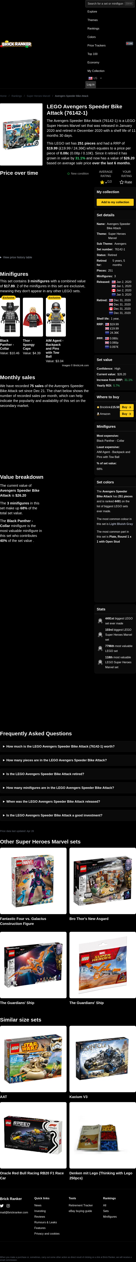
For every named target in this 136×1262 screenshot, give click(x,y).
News (37, 1157)
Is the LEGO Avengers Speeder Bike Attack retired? (45, 726)
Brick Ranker (11, 1151)
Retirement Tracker (81, 1157)
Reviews (39, 1168)
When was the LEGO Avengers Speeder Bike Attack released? (53, 754)
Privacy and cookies (47, 1185)
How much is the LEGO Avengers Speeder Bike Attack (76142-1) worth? (60, 699)
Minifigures (110, 1168)
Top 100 (92, 53)
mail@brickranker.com (14, 1164)
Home (3, 96)
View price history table (17, 257)
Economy (93, 62)
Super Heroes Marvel (38, 96)
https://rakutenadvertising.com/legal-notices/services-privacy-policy (87, 1221)
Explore (92, 11)
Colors (91, 37)
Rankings (93, 28)
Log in (91, 84)
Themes (92, 20)
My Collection (95, 70)
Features (40, 1180)
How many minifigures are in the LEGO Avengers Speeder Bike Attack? (60, 740)
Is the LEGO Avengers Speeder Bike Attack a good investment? (54, 767)
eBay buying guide (80, 1163)
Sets (106, 1163)
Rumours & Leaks (45, 1174)
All (104, 1157)
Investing (40, 1163)
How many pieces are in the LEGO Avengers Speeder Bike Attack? (56, 712)
